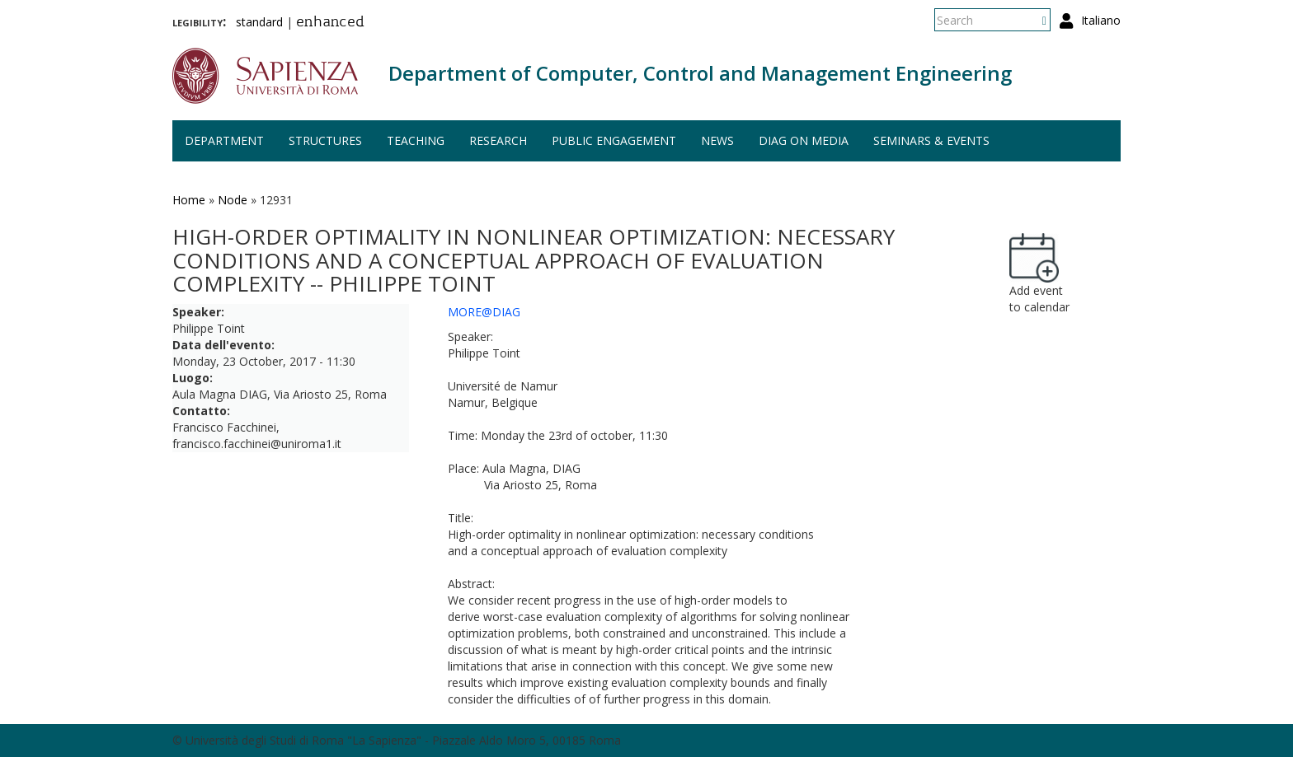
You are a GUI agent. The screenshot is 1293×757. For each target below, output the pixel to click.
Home (188, 200)
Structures (325, 140)
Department (224, 140)
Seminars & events (931, 140)
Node (232, 200)
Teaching (415, 140)
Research (498, 140)
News (717, 140)
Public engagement (614, 140)
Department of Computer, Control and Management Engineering (700, 72)
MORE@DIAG (484, 312)
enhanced (330, 23)
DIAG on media (804, 140)
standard (259, 22)
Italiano (1101, 20)
